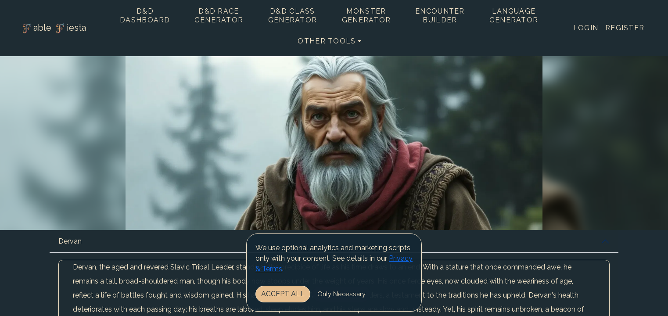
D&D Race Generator (219, 15)
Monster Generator (366, 15)
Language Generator (514, 15)
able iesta (53, 28)
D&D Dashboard (145, 15)
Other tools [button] (327, 41)
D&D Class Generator (292, 15)
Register (624, 28)
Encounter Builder (440, 15)
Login (585, 28)
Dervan (70, 241)
